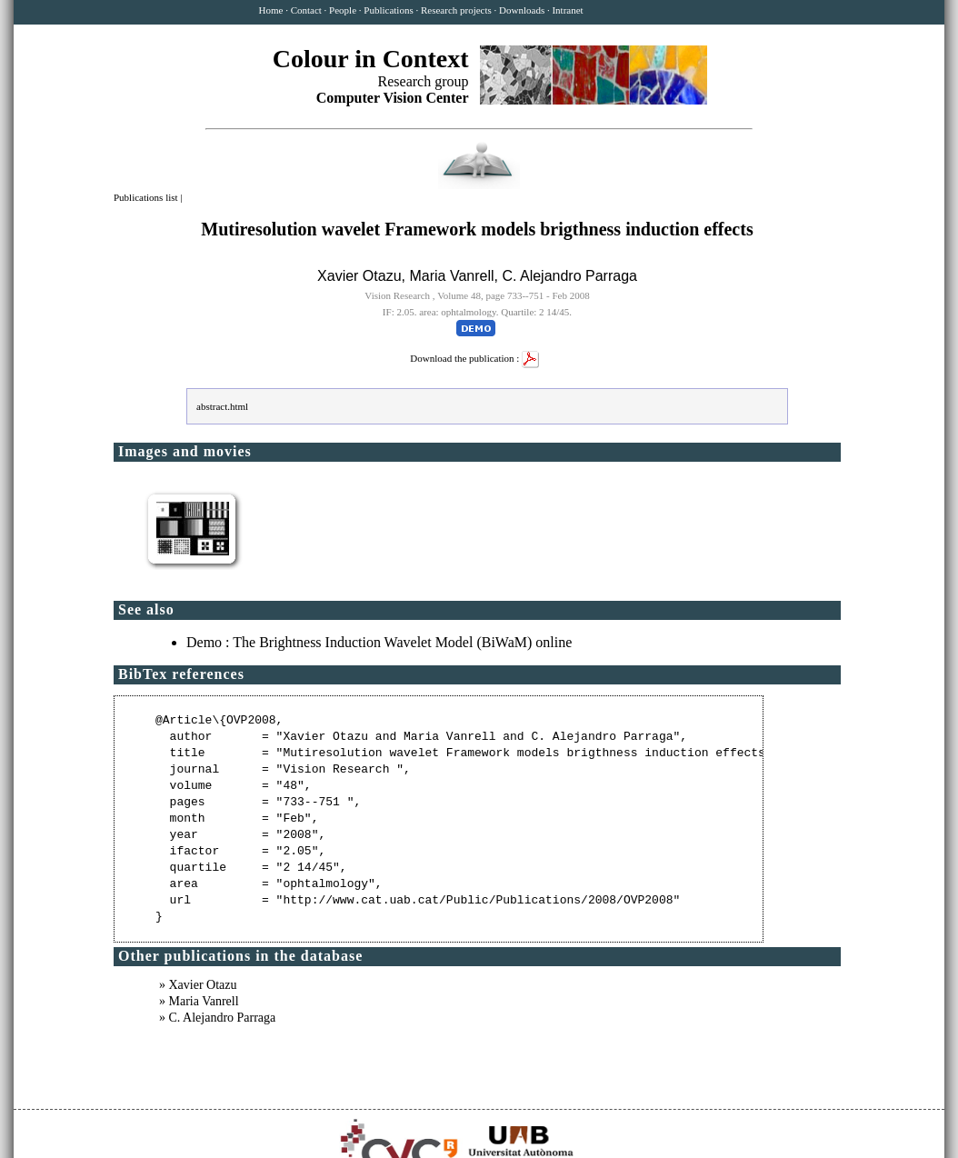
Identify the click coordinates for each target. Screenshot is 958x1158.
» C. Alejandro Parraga (217, 1017)
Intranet (567, 10)
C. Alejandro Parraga (569, 276)
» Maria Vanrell (199, 1001)
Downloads (521, 10)
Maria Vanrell (451, 276)
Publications (388, 10)
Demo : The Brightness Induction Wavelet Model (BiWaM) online (379, 642)
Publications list (147, 197)
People (342, 10)
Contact (306, 10)
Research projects (456, 10)
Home (271, 10)
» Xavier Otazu (198, 985)
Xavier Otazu (359, 276)
